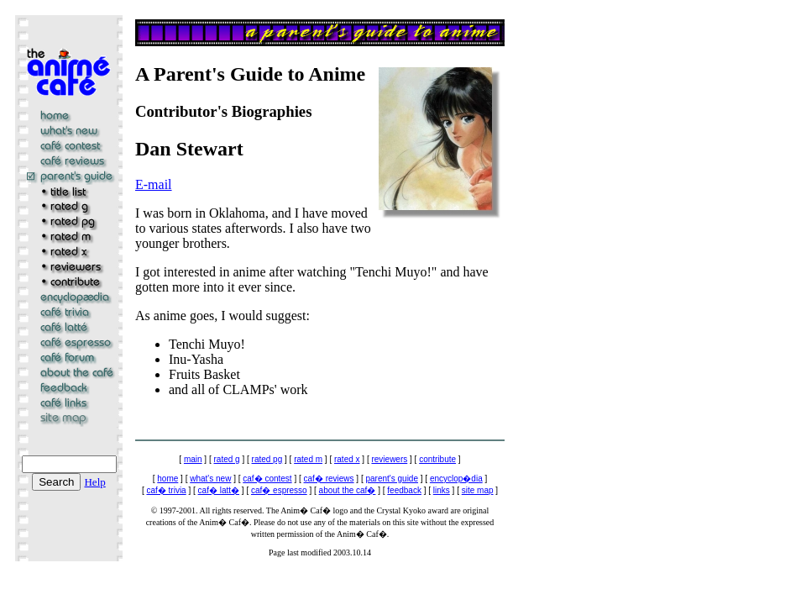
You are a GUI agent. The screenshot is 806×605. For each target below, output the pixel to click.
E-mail (153, 184)
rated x (347, 459)
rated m (308, 459)
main (193, 459)
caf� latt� (218, 490)
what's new (210, 478)
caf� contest (267, 478)
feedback (404, 490)
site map (478, 490)
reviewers (389, 459)
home (167, 478)
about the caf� (347, 490)
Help (94, 482)
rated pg (267, 459)
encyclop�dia (456, 478)
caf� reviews (329, 478)
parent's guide (391, 478)
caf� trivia (166, 490)
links (441, 490)
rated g (227, 459)
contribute (437, 459)
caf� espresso (279, 490)
